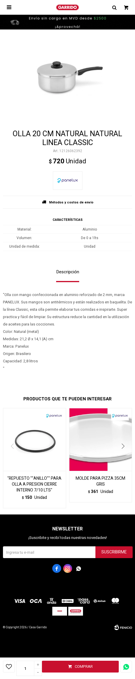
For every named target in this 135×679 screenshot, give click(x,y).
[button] (125, 458)
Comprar (84, 666)
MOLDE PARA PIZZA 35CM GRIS (100, 481)
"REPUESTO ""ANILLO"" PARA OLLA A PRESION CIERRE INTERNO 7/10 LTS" (34, 484)
